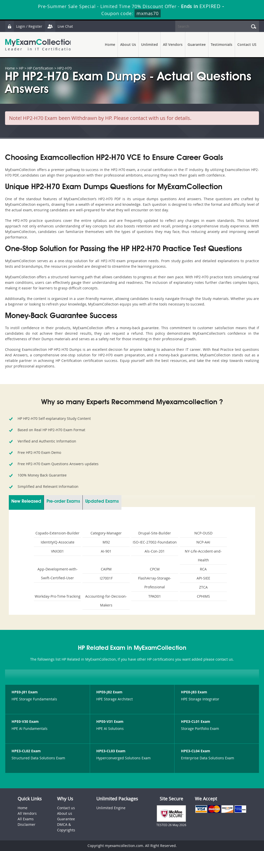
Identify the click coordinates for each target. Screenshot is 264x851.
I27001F (106, 578)
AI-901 (106, 551)
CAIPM (106, 569)
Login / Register (24, 26)
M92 (106, 542)
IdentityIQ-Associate (57, 542)
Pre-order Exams (63, 501)
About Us (128, 44)
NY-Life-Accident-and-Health (203, 555)
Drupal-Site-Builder (154, 533)
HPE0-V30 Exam (25, 721)
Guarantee (197, 44)
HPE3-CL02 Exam (26, 750)
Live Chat (59, 26)
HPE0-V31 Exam (109, 721)
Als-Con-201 (155, 551)
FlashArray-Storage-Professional (154, 582)
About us (64, 813)
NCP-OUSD (203, 533)
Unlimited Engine (110, 807)
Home (110, 44)
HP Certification (40, 68)
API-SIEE (203, 578)
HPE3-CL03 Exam (110, 750)
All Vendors (173, 44)
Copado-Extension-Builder (57, 533)
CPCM (155, 569)
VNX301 (57, 551)
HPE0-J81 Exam (25, 692)
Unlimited (149, 44)
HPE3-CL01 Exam (195, 721)
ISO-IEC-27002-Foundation (155, 542)
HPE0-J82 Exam (109, 692)
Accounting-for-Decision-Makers (106, 600)
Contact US (246, 44)
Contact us (66, 807)
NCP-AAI (203, 542)
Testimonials (221, 44)
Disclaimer (26, 824)
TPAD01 (154, 596)
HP (21, 68)
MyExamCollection (39, 44)
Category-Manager (106, 533)
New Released (26, 501)
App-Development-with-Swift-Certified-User (57, 573)
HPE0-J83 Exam (194, 692)
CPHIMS (203, 596)
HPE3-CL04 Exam (195, 750)
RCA (203, 569)
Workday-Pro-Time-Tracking (57, 596)
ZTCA (203, 587)
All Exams (26, 818)
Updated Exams (102, 501)
